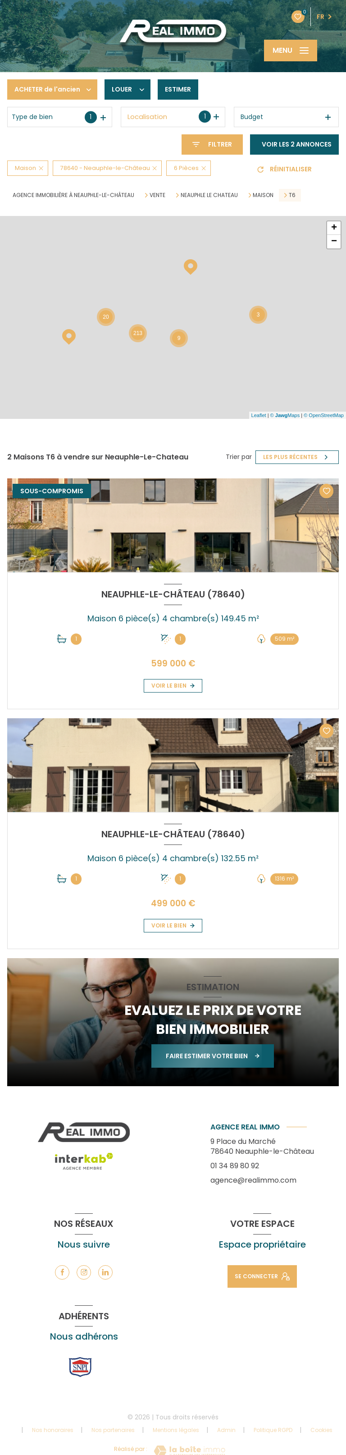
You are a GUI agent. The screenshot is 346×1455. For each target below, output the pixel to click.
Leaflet (258, 415)
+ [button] (334, 228)
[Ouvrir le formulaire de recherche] (212, 144)
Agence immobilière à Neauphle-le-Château (73, 195)
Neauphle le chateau (209, 195)
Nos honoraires (52, 1430)
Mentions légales (176, 1430)
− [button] (334, 241)
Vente (157, 195)
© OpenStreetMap (324, 415)
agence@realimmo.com (253, 1180)
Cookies (321, 1430)
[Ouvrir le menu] (290, 50)
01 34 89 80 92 (234, 1166)
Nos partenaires (113, 1430)
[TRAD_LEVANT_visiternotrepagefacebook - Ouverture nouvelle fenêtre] (62, 1272)
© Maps (285, 415)
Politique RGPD (273, 1430)
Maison (263, 195)
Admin (226, 1430)
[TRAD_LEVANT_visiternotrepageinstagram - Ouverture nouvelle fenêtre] (84, 1272)
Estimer (178, 89)
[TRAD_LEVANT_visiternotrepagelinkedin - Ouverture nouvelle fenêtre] (105, 1272)
